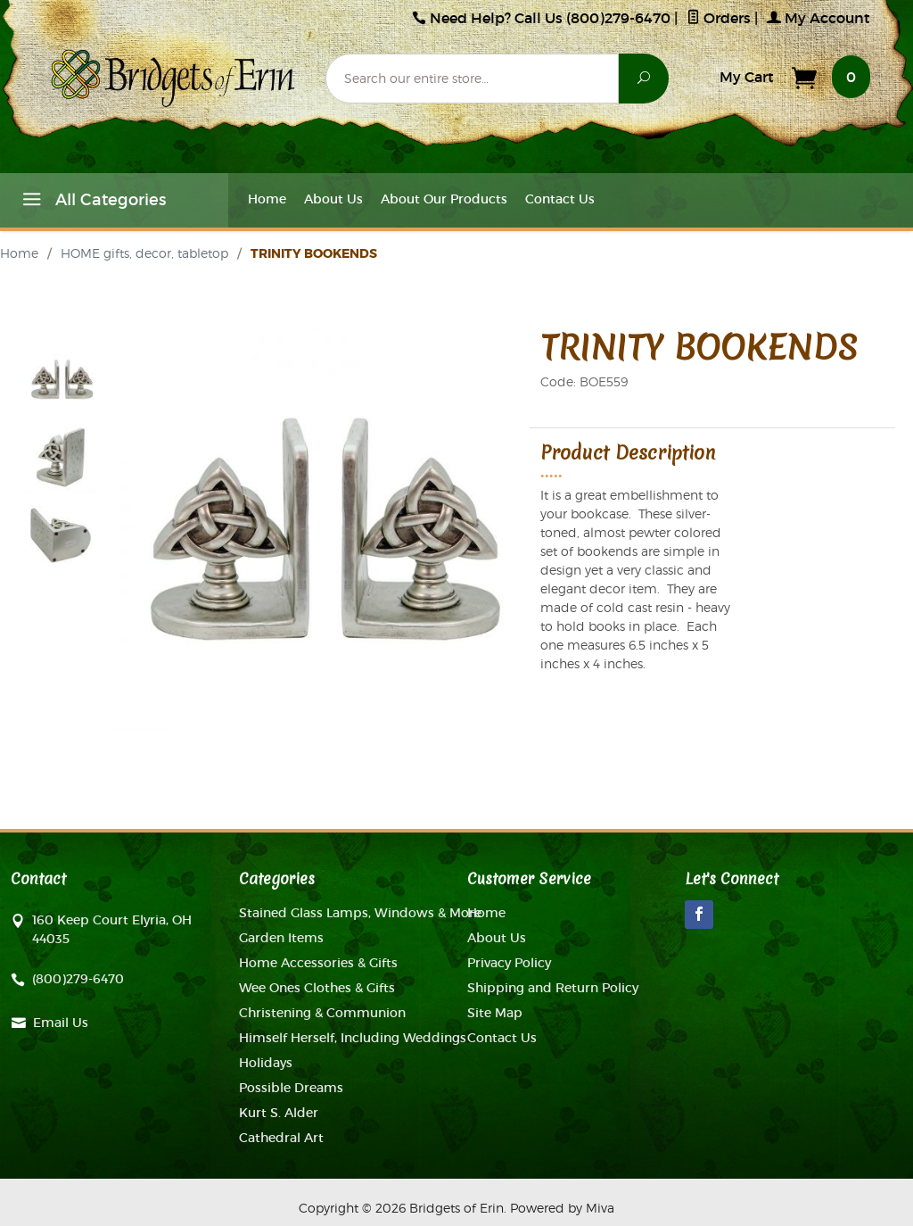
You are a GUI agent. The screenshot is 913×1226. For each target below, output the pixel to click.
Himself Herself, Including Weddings (352, 1038)
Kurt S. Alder (278, 1113)
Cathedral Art (281, 1138)
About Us (333, 199)
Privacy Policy (509, 963)
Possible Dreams (291, 1088)
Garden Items (281, 938)
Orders (719, 18)
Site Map (494, 1013)
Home (267, 199)
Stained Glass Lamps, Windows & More (360, 913)
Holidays (265, 1063)
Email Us (60, 1023)
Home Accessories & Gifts (318, 963)
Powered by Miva (562, 1207)
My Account (818, 18)
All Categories (92, 202)
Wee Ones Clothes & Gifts (317, 988)
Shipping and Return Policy (552, 988)
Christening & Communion (322, 1013)
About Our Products (444, 199)
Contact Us (560, 199)
